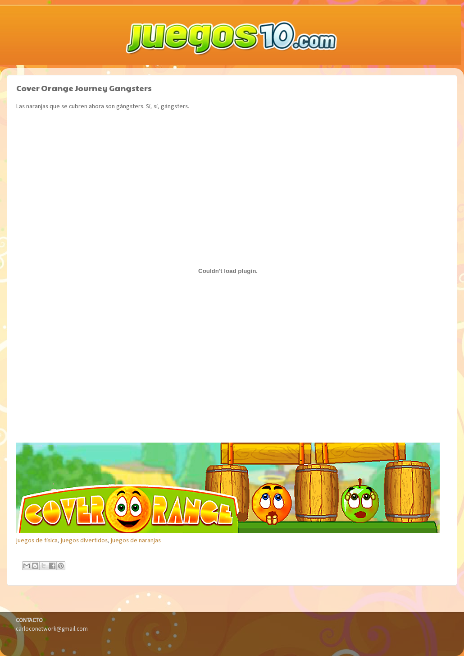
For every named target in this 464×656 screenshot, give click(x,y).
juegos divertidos (84, 540)
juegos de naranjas (136, 540)
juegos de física (37, 540)
